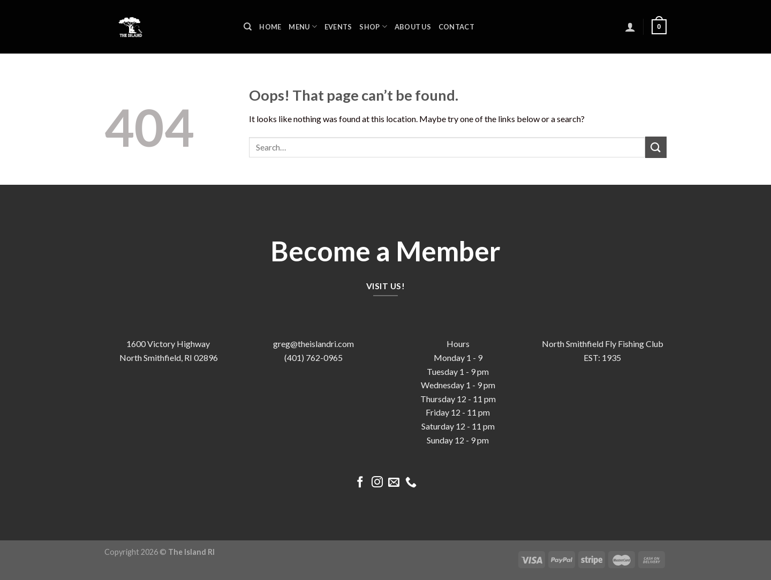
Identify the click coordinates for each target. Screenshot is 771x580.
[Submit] (656, 147)
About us (413, 26)
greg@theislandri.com (313, 343)
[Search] (248, 27)
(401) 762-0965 (313, 357)
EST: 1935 (602, 357)
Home (270, 26)
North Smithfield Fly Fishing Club (602, 343)
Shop (373, 26)
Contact (456, 26)
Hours (458, 343)
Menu (302, 26)
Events (338, 26)
